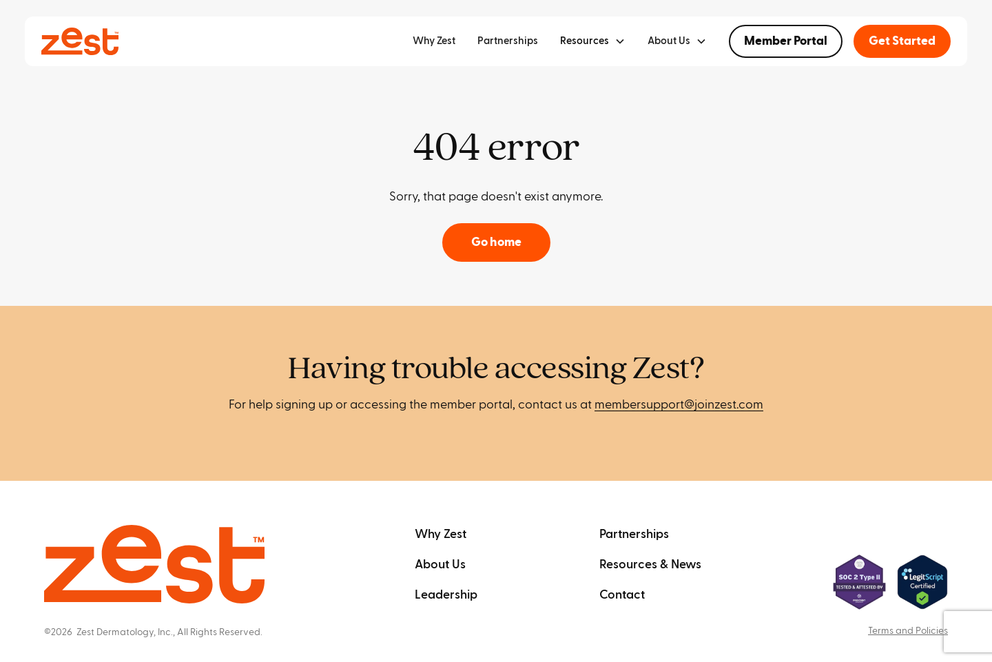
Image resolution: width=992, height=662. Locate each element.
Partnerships (507, 41)
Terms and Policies (908, 631)
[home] (79, 41)
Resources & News (650, 564)
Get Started (902, 41)
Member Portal (785, 41)
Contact (622, 595)
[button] (593, 41)
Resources (584, 41)
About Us (440, 564)
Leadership (446, 595)
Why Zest (434, 41)
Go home (496, 242)
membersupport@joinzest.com (679, 405)
